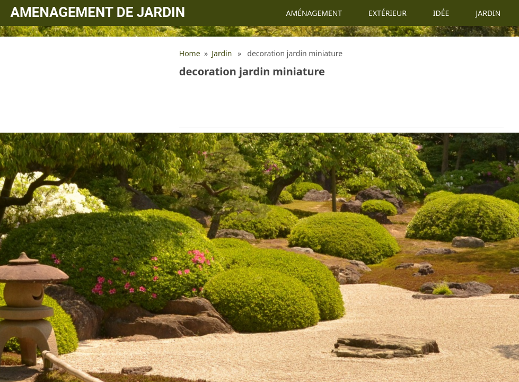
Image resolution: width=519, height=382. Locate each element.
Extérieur (387, 13)
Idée (441, 13)
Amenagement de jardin (98, 12)
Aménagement (314, 13)
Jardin (488, 13)
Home (189, 53)
